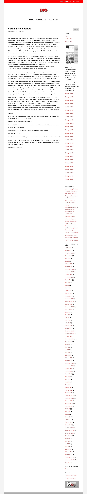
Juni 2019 (67, 441)
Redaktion (12, 31)
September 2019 (69, 433)
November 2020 (69, 398)
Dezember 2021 (69, 363)
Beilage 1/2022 (69, 149)
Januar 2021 (68, 392)
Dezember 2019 (69, 427)
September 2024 (69, 277)
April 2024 (68, 288)
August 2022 (68, 341)
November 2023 (69, 301)
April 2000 (68, 462)
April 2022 (68, 352)
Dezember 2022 (69, 331)
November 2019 (69, 430)
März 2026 (68, 247)
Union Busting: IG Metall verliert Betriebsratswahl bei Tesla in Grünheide (71, 191)
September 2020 (69, 403)
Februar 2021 (68, 390)
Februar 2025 (68, 263)
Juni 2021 (67, 379)
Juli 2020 (67, 409)
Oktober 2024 (68, 274)
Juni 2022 (67, 347)
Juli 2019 (67, 438)
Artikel (61, 1)
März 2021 (68, 387)
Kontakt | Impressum (70, 478)
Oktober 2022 (68, 336)
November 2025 (69, 253)
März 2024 (68, 290)
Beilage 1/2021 (69, 162)
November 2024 (69, 272)
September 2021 (69, 371)
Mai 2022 (67, 349)
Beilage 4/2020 (69, 166)
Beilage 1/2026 (69, 97)
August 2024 (68, 280)
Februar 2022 (68, 358)
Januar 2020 (68, 425)
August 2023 (68, 309)
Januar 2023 (68, 328)
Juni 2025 (67, 258)
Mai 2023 (67, 317)
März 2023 (68, 323)
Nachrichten (76, 1)
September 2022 (69, 339)
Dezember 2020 (69, 395)
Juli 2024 (67, 282)
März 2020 (68, 419)
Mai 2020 (67, 414)
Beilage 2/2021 (69, 159)
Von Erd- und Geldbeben (71, 232)
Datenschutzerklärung (71, 475)
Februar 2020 (68, 422)
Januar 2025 (68, 266)
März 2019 (68, 449)
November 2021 (69, 366)
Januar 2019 (68, 454)
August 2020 (68, 406)
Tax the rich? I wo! (70, 216)
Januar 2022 (68, 360)
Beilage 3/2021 (69, 156)
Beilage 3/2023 (69, 130)
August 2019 (68, 435)
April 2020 (68, 417)
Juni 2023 (67, 315)
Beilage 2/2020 (69, 172)
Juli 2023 (67, 312)
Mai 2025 (67, 261)
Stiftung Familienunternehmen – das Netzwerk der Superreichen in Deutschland (71, 209)
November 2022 (69, 333)
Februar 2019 (68, 452)
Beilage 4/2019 (69, 179)
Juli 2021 (67, 376)
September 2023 (69, 306)
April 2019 (68, 446)
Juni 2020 (67, 411)
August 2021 (68, 374)
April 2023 (68, 320)
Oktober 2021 (68, 368)
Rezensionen (67, 1)
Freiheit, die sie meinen (71, 240)
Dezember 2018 (69, 457)
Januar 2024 (68, 296)
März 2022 (68, 355)
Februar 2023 (68, 325)
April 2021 (68, 384)
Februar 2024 (68, 293)
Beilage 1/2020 (69, 176)
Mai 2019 (67, 444)
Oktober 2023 (68, 304)
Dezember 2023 (69, 298)
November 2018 (69, 460)
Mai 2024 (67, 285)
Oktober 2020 (68, 401)
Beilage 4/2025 (69, 100)
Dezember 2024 (69, 269)
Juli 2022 (67, 344)
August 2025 (68, 255)
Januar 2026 (68, 250)
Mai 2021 (67, 382)
